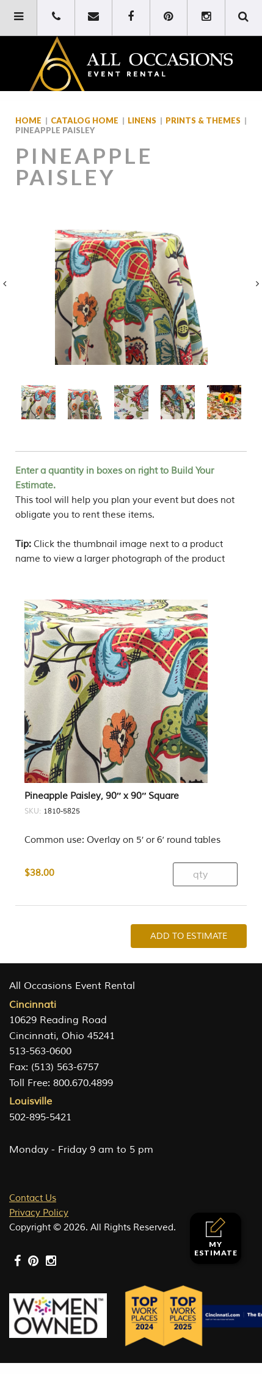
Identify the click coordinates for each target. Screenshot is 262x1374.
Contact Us (32, 1198)
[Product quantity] (205, 874)
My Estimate (216, 1237)
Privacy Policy (38, 1213)
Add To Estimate (188, 936)
